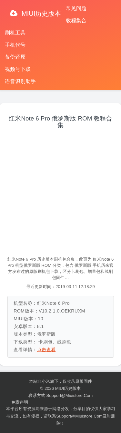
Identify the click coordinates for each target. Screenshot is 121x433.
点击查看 (46, 349)
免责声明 (19, 402)
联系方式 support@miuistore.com (60, 395)
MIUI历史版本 (40, 13)
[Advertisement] (60, 192)
